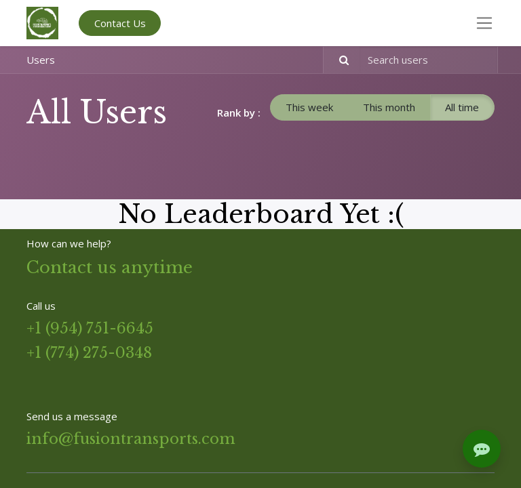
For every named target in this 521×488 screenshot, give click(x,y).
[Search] (338, 60)
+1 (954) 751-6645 (89, 328)
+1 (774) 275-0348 (89, 353)
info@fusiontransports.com (130, 439)
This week (309, 107)
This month (389, 107)
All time (462, 107)
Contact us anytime (109, 268)
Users (40, 59)
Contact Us (120, 23)
